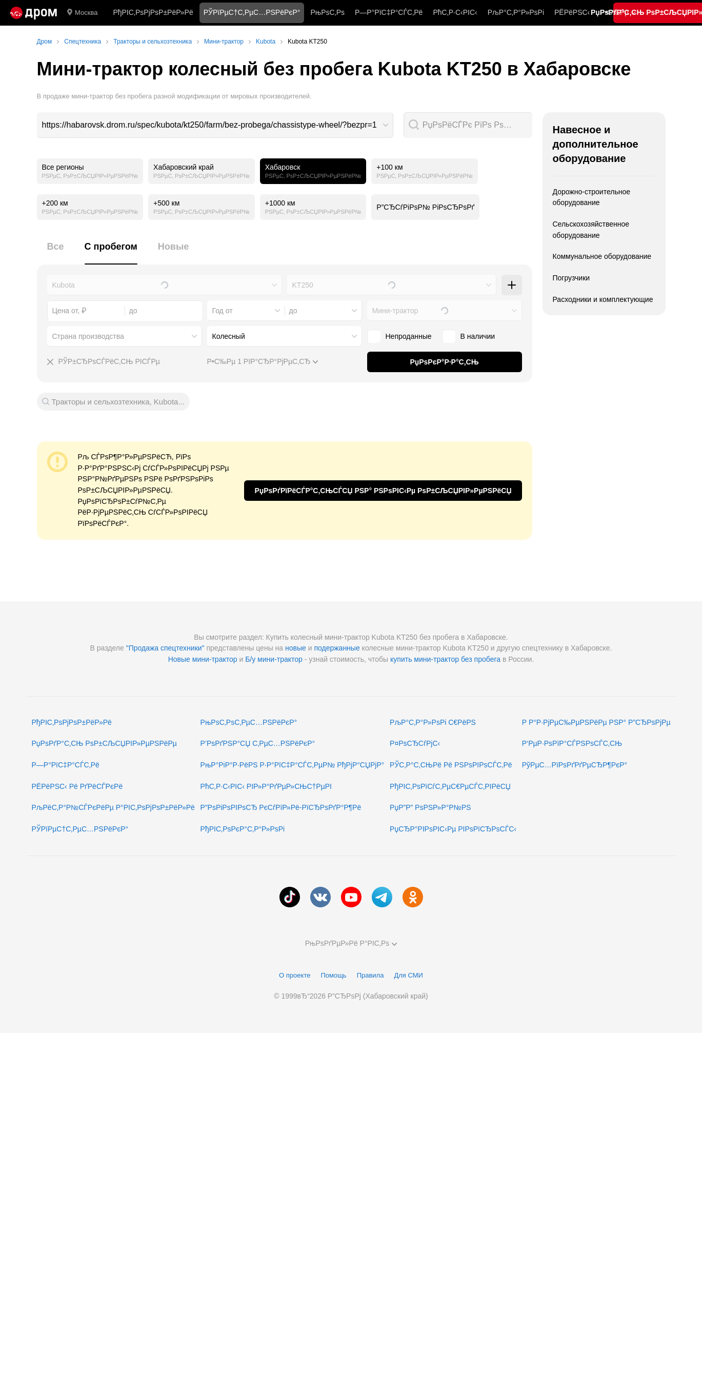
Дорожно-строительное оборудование (592, 197)
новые (295, 648)
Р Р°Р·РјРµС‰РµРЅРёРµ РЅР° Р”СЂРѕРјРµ (596, 722)
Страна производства (88, 336)
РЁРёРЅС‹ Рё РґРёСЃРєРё (77, 786)
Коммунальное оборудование (602, 256)
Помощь (333, 975)
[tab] (55, 252)
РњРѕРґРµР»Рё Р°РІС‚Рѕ (351, 943)
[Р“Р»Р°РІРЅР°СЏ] (33, 13)
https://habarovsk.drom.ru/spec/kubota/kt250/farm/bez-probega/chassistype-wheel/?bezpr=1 (209, 124)
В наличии (477, 336)
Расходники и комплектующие (603, 299)
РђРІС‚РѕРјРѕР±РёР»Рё (153, 12)
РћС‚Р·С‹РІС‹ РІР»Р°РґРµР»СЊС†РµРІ (266, 786)
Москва (82, 13)
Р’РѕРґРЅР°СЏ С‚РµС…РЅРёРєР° (257, 743)
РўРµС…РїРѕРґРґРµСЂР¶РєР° (575, 765)
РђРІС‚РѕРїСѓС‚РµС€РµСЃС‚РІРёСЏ (450, 786)
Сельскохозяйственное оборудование (591, 229)
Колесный (228, 336)
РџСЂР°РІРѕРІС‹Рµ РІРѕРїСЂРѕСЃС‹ (453, 829)
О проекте (294, 975)
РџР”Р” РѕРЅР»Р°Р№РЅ (430, 807)
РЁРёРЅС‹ (572, 12)
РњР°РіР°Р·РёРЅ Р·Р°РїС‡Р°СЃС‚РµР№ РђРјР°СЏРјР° (292, 765)
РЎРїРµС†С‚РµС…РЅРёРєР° (80, 829)
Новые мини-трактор (202, 659)
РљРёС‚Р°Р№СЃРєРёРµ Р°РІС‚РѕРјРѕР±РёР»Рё (113, 807)
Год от (222, 311)
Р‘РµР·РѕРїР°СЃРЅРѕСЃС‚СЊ (572, 743)
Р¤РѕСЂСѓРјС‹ (415, 743)
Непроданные (409, 336)
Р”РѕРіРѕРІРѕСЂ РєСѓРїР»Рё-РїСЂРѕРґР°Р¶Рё (281, 807)
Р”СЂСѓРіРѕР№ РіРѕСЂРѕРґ (425, 207)
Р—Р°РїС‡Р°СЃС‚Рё (389, 12)
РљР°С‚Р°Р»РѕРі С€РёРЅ (433, 722)
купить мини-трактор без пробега (445, 659)
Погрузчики (571, 278)
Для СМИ (408, 975)
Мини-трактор (395, 311)
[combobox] (215, 125)
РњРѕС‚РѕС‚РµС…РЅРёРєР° (248, 722)
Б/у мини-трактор (274, 659)
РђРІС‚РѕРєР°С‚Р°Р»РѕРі (242, 829)
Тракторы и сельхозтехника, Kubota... (118, 401)
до (293, 311)
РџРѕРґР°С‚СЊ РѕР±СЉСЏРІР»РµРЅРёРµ (104, 743)
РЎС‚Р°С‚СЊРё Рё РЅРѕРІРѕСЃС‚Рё (451, 765)
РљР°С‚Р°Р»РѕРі (516, 12)
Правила (370, 975)
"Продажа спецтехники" (165, 648)
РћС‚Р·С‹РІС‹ (455, 12)
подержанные (336, 648)
